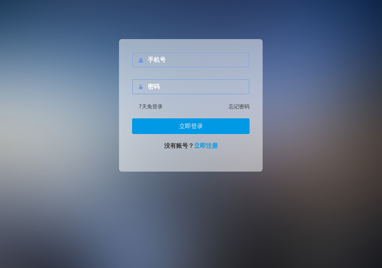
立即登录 (191, 126)
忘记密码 (239, 106)
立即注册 (206, 146)
